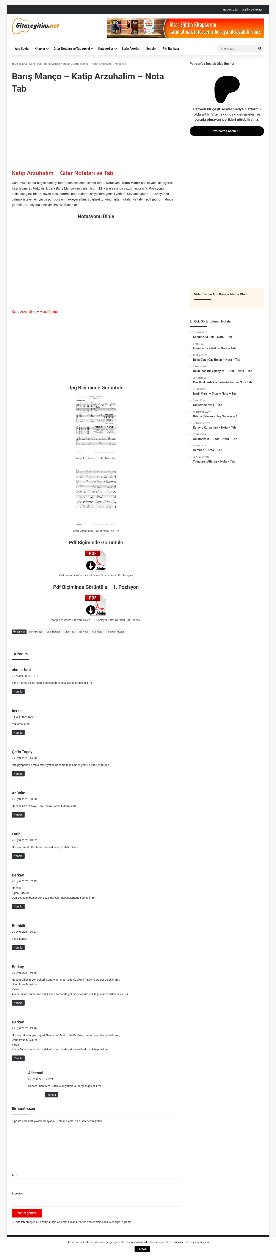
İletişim (151, 48)
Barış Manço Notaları (57, 63)
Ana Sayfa (22, 48)
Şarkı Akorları (131, 48)
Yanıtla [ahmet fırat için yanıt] (18, 691)
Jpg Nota (83, 631)
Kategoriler (105, 48)
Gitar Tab (69, 631)
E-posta (18, 1193)
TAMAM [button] (142, 1249)
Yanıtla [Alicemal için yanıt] (51, 1094)
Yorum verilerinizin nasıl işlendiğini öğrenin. (105, 1222)
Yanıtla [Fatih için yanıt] (18, 856)
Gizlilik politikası (252, 9)
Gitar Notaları (54, 631)
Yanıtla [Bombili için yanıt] (18, 947)
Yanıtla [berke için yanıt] (18, 732)
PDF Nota (97, 631)
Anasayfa (19, 63)
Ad (14, 1175)
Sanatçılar (35, 63)
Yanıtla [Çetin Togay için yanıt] (18, 773)
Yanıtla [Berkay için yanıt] (18, 906)
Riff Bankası (171, 48)
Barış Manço (35, 631)
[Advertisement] (96, 133)
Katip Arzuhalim (23, 312)
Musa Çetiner (49, 312)
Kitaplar (40, 48)
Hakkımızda (230, 9)
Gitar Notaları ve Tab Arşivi (72, 48)
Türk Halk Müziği (115, 631)
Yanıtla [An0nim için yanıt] (18, 814)
